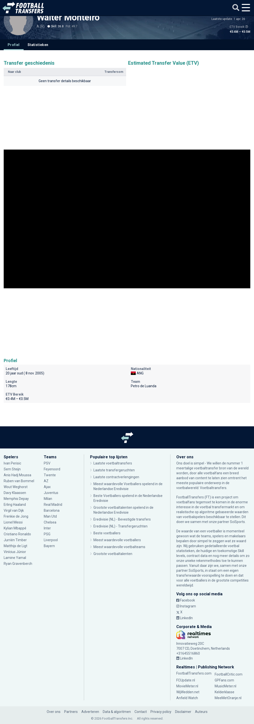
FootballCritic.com (228, 674)
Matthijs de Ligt (15, 546)
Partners (71, 712)
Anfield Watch (187, 698)
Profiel (14, 45)
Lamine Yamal (15, 558)
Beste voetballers (106, 533)
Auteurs (201, 712)
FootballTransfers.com (193, 673)
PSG (47, 534)
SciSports (237, 522)
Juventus (51, 493)
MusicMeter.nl (225, 686)
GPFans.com (224, 680)
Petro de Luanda (143, 386)
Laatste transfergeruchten (114, 470)
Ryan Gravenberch (18, 564)
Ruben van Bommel (19, 481)
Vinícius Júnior (15, 552)
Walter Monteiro (68, 17)
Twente (50, 475)
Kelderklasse (224, 692)
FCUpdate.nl (185, 680)
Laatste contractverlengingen (116, 477)
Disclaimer (183, 712)
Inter (47, 528)
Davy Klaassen (15, 493)
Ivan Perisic (12, 463)
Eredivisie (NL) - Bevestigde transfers (122, 519)
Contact (140, 712)
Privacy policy (160, 712)
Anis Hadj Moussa (17, 475)
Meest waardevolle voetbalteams (119, 547)
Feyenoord (52, 469)
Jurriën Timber (15, 540)
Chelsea (50, 522)
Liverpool (51, 540)
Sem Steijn (12, 469)
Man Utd (50, 516)
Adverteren (90, 712)
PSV (47, 463)
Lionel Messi (13, 522)
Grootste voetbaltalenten (112, 554)
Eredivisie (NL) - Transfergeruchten (120, 526)
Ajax (47, 487)
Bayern (49, 546)
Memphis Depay (16, 499)
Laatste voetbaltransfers (112, 463)
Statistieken (38, 45)
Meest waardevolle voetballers (117, 540)
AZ (46, 481)
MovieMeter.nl (187, 686)
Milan (48, 499)
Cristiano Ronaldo (17, 534)
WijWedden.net (187, 692)
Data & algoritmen (117, 712)
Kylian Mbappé (15, 528)
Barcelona (52, 510)
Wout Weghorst (16, 487)
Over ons (53, 712)
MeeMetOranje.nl (228, 698)
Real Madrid (53, 505)
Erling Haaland (15, 505)
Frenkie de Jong (16, 516)
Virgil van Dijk (14, 510)
